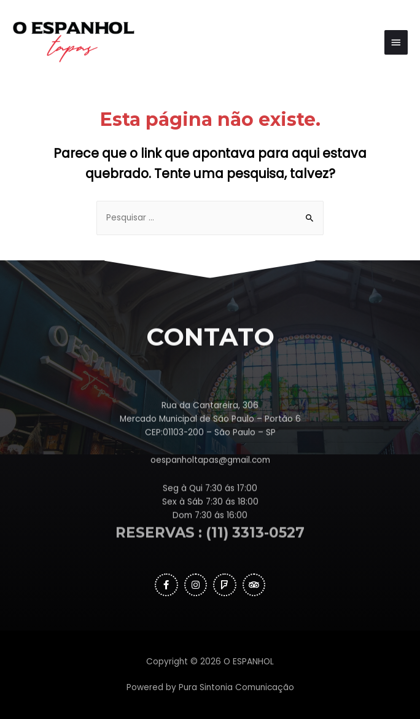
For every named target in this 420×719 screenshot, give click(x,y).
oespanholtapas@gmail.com (210, 490)
